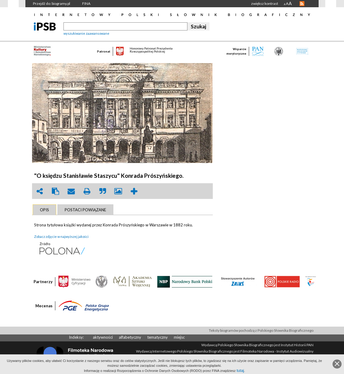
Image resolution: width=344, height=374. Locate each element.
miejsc (179, 337)
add (134, 191)
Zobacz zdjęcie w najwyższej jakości (61, 236)
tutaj (240, 370)
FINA (86, 3)
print (87, 191)
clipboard (55, 191)
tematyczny (157, 337)
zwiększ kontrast (264, 3)
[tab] (44, 209)
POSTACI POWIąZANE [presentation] (85, 209)
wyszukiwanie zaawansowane (86, 33)
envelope (71, 191)
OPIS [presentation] (44, 209)
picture (118, 191)
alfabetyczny (130, 337)
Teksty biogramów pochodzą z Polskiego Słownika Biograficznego (261, 330)
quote (102, 191)
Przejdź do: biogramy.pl (51, 3)
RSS (302, 3)
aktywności (103, 337)
